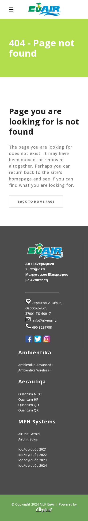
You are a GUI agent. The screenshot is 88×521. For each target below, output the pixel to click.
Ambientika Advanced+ (35, 365)
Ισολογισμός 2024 (32, 465)
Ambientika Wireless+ (34, 370)
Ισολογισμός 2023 (32, 460)
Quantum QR (28, 410)
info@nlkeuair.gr (45, 320)
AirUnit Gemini (29, 434)
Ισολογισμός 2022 (32, 454)
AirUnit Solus (28, 439)
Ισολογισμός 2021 (32, 449)
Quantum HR (28, 399)
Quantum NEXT (30, 394)
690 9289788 (42, 327)
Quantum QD (28, 405)
